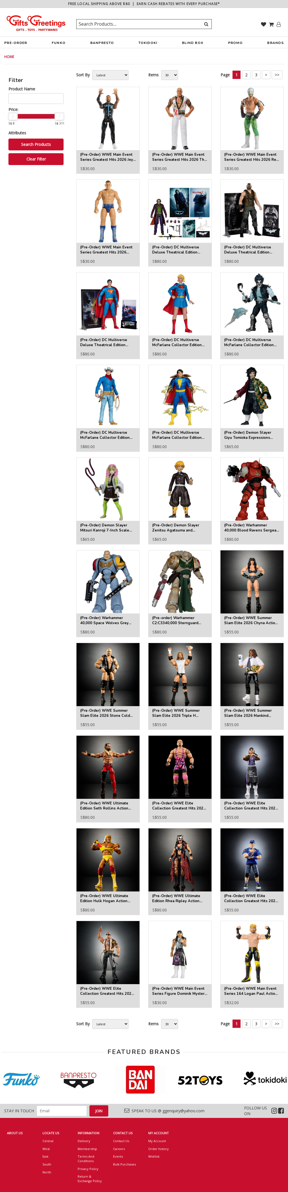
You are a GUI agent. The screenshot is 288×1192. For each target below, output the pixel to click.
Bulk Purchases (124, 1164)
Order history (158, 1149)
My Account (157, 1141)
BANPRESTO (102, 44)
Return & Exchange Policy (90, 1178)
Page (225, 74)
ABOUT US (14, 1133)
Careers (119, 1149)
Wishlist (153, 1156)
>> (277, 74)
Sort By (83, 74)
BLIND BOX (192, 43)
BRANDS (275, 44)
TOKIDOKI (147, 44)
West (46, 1149)
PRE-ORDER (15, 44)
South (46, 1164)
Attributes (17, 132)
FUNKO (59, 44)
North (46, 1172)
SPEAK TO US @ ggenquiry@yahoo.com (164, 1110)
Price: (13, 109)
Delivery (84, 1141)
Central (47, 1141)
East (45, 1156)
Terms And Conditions (86, 1158)
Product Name (21, 89)
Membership (87, 1149)
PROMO (235, 43)
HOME (9, 56)
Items (153, 74)
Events (118, 1156)
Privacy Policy (88, 1169)
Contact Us (121, 1141)
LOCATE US (50, 1133)
